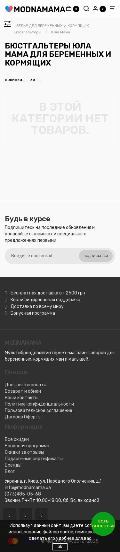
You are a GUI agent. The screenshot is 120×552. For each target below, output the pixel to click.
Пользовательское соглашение (38, 410)
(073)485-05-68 (23, 494)
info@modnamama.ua (28, 487)
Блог (10, 471)
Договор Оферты (23, 417)
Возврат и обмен (23, 391)
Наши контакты (21, 397)
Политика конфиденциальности (39, 404)
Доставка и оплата (25, 385)
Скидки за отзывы (24, 452)
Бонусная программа (27, 446)
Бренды (13, 465)
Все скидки (17, 439)
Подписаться (96, 256)
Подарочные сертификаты (34, 458)
